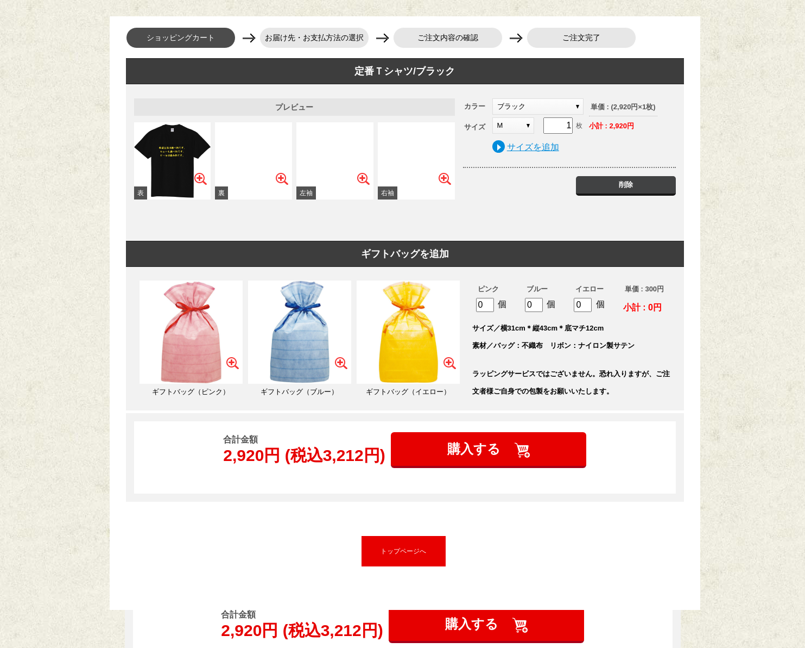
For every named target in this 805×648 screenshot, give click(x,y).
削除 (626, 184)
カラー (474, 106)
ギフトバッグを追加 (405, 253)
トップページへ (403, 551)
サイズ (474, 127)
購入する (475, 448)
